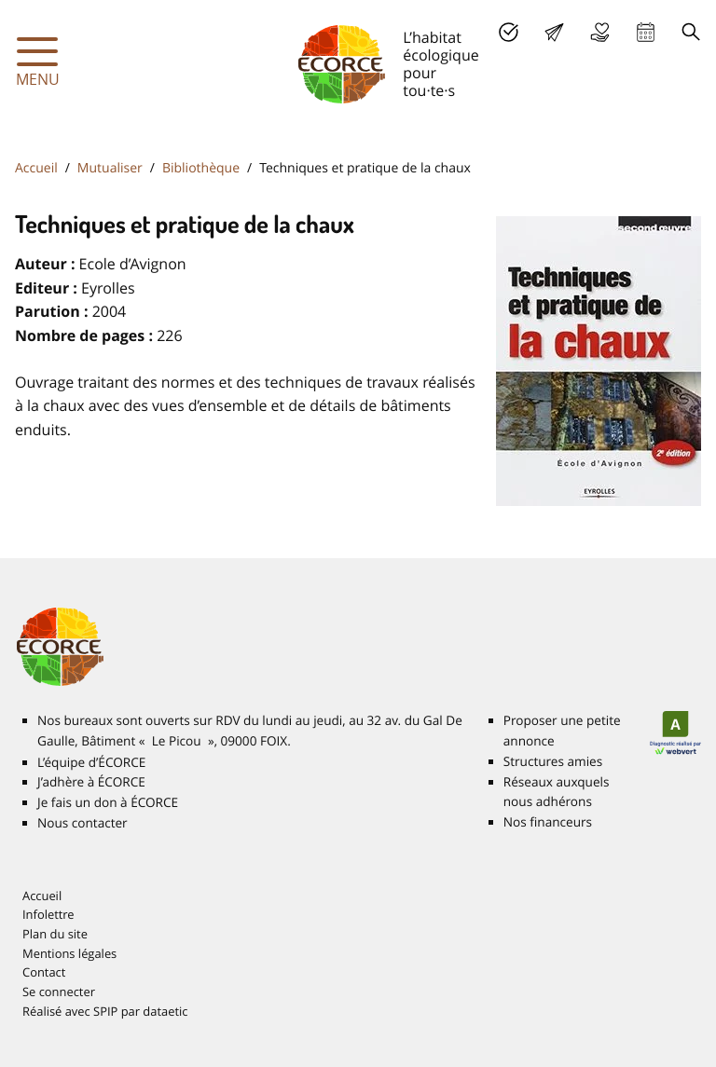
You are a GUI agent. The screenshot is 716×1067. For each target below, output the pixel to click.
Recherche (691, 32)
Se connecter (58, 991)
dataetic (165, 1011)
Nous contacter (82, 822)
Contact (43, 972)
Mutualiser (110, 168)
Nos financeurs (547, 822)
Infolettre (48, 914)
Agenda (645, 32)
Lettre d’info (554, 32)
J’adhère (508, 32)
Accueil (36, 168)
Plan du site (55, 933)
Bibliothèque (201, 168)
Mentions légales (69, 953)
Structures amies (552, 761)
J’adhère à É (91, 781)
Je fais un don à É (600, 32)
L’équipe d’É (91, 762)
